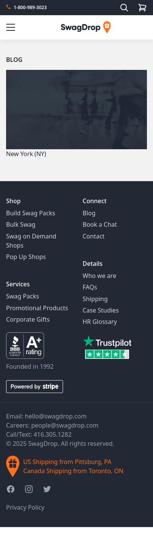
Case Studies (101, 310)
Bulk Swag (20, 224)
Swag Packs (22, 296)
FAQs (90, 287)
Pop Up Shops (26, 257)
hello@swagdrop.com (56, 416)
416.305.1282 (52, 434)
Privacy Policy (25, 507)
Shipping (95, 299)
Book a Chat (100, 224)
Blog (14, 59)
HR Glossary (100, 321)
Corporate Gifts (28, 319)
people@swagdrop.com (64, 425)
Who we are (100, 276)
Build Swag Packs (30, 213)
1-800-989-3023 (30, 8)
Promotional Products (37, 308)
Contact (94, 236)
